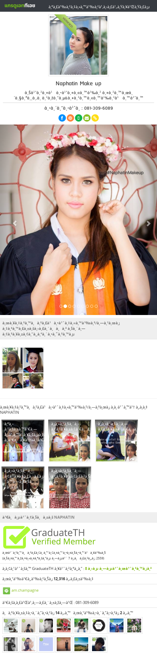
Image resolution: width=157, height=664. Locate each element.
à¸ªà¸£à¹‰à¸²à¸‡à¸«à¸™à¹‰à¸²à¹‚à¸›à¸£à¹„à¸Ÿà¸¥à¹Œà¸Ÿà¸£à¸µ (99, 6)
